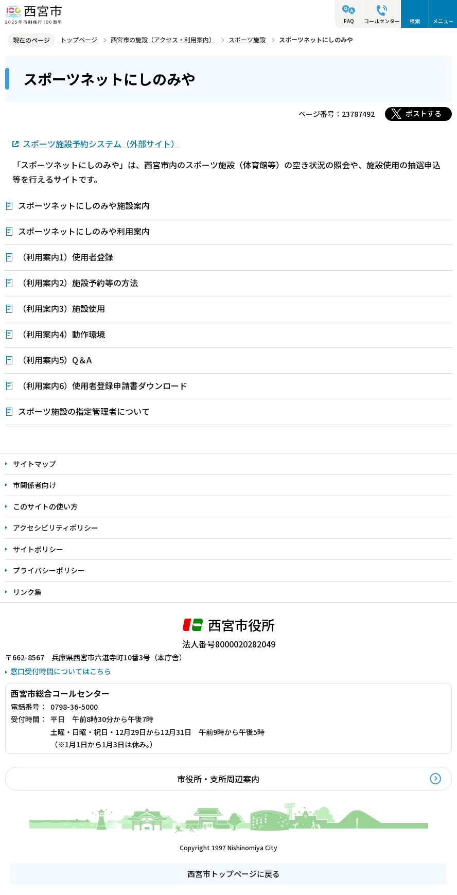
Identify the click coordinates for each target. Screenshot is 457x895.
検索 (415, 21)
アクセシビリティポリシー (55, 527)
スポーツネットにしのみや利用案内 (84, 231)
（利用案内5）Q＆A (55, 360)
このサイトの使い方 (45, 506)
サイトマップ (34, 464)
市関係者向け (34, 485)
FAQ (349, 21)
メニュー (443, 21)
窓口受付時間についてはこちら (60, 671)
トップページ (78, 39)
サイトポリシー (38, 549)
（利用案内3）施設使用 (61, 308)
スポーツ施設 (247, 39)
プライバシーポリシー (49, 570)
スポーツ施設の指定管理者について (84, 411)
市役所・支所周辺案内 (218, 779)
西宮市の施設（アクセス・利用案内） (163, 39)
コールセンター (382, 21)
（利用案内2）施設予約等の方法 (78, 282)
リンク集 (27, 592)
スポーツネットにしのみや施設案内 (84, 205)
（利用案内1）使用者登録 (65, 257)
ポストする (424, 113)
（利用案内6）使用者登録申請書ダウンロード (102, 385)
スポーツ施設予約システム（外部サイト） (101, 143)
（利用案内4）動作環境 (61, 334)
